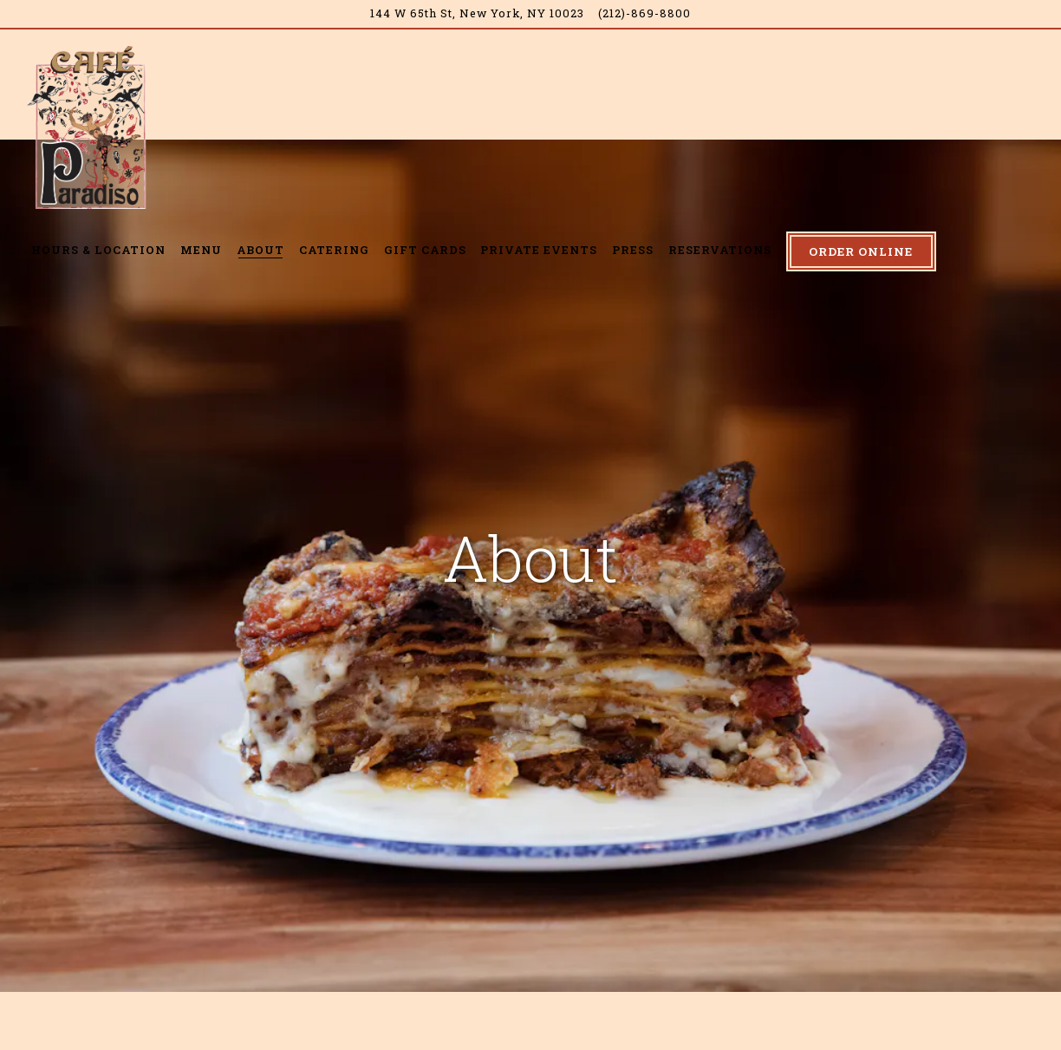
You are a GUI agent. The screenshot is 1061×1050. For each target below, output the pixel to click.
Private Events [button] (538, 250)
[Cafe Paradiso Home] (91, 125)
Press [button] (633, 250)
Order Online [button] (861, 251)
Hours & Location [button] (98, 250)
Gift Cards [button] (425, 250)
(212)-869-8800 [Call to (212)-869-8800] (644, 13)
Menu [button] (201, 250)
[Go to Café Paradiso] (477, 13)
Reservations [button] (719, 250)
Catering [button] (334, 250)
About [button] (260, 250)
